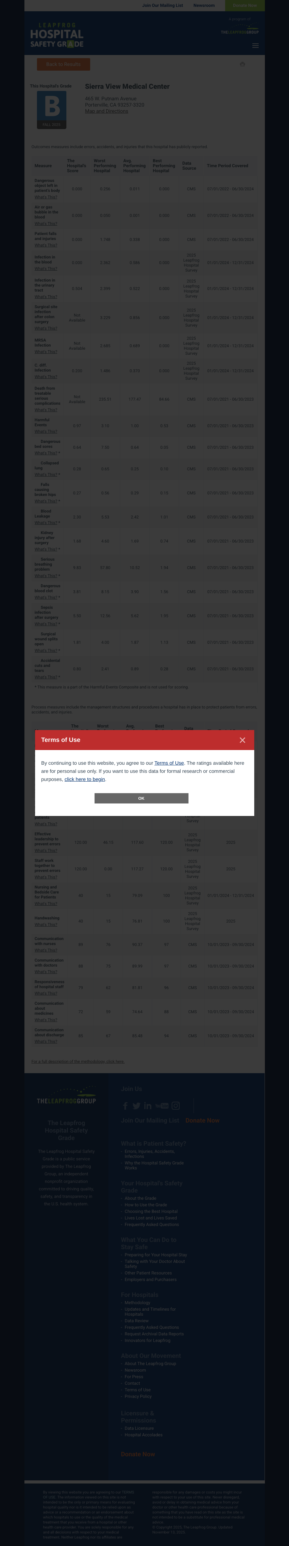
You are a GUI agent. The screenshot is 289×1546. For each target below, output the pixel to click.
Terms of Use (169, 763)
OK (141, 798)
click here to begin (85, 779)
